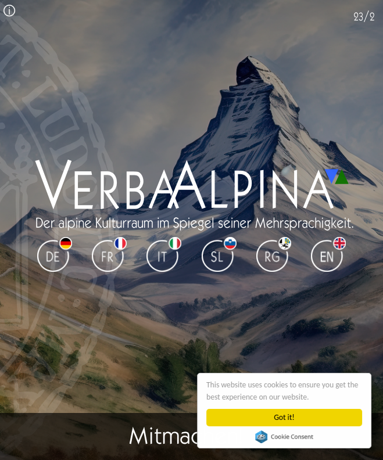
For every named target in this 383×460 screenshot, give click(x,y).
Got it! (284, 417)
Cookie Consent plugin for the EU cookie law (284, 436)
